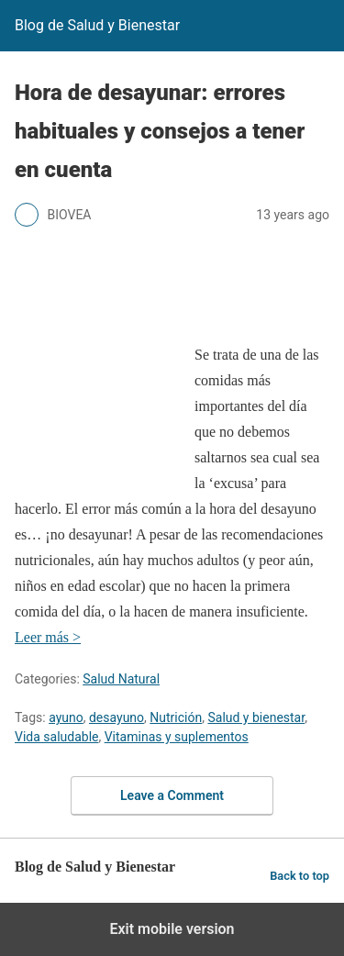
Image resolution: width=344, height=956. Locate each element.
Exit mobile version (171, 929)
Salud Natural (121, 679)
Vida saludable (56, 736)
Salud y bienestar (256, 717)
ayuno (66, 717)
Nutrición (176, 717)
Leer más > (48, 637)
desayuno (116, 717)
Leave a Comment (172, 795)
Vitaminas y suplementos (177, 736)
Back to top (299, 876)
